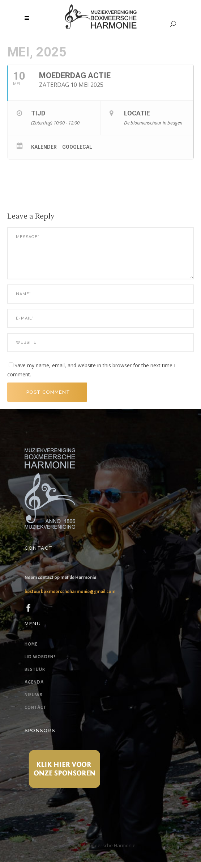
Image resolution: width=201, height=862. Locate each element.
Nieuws (34, 695)
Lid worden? (40, 657)
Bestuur (35, 669)
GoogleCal (77, 147)
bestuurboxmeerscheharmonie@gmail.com (70, 591)
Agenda (34, 682)
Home (31, 644)
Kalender (44, 147)
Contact (35, 707)
